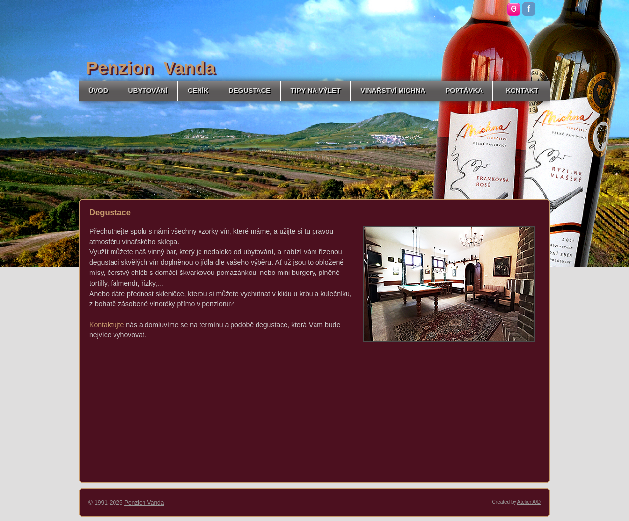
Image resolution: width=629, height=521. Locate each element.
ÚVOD (98, 90)
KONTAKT (522, 90)
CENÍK (198, 90)
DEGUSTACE (250, 90)
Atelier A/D (529, 502)
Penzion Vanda (144, 502)
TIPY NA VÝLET (315, 90)
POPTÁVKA (464, 90)
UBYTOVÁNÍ (148, 90)
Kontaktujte (106, 325)
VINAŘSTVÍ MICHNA (393, 90)
